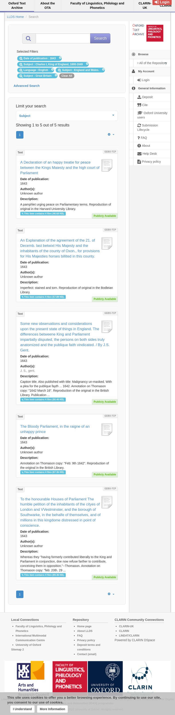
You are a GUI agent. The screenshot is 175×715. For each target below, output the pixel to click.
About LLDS (84, 631)
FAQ (80, 635)
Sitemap (16, 649)
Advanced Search (27, 86)
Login (162, 2)
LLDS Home (15, 17)
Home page (84, 626)
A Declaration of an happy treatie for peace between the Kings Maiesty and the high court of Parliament (60, 167)
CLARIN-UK (126, 626)
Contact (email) (86, 654)
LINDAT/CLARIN (129, 635)
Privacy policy (86, 640)
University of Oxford (28, 644)
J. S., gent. (27, 370)
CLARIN (124, 631)
